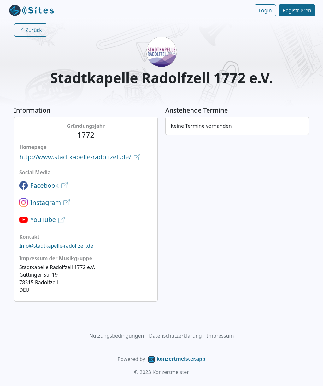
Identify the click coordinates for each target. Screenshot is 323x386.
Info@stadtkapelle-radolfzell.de (56, 245)
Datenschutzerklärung (175, 335)
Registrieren (297, 10)
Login (265, 10)
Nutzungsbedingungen (116, 335)
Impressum (220, 335)
